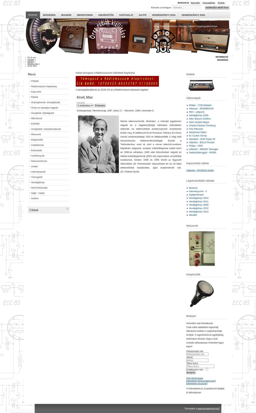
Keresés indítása (217, 7)
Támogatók (36, 177)
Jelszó (189, 357)
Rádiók (32, 15)
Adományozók (38, 171)
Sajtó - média (37, 193)
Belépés (191, 372)
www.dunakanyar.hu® (209, 408)
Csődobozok (37, 145)
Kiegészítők (106, 15)
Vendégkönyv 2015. (164, 15)
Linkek (34, 166)
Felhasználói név (194, 351)
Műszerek (49, 15)
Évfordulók (36, 150)
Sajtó (142, 15)
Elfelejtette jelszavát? (197, 383)
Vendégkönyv (38, 182)
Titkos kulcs (192, 363)
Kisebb (221, 2)
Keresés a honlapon (161, 7)
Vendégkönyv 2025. (194, 15)
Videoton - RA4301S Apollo (200, 170)
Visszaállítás (208, 2)
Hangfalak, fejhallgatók (42, 113)
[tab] (68, 208)
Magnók (66, 15)
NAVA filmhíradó (39, 187)
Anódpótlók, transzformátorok (46, 129)
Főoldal (35, 81)
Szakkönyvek (37, 155)
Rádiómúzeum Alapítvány (44, 86)
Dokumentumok (39, 161)
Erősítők (35, 123)
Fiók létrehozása (194, 378)
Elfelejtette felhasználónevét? (201, 381)
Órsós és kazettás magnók (44, 107)
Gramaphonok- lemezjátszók (45, 102)
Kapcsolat (126, 15)
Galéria (34, 198)
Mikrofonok (85, 15)
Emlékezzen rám (194, 369)
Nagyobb (195, 2)
